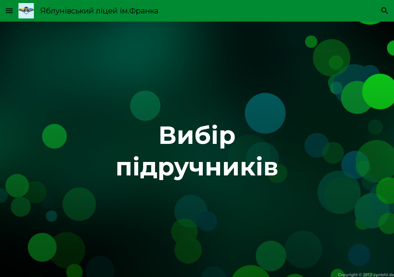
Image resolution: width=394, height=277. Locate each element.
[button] (9, 10)
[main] (196, 149)
